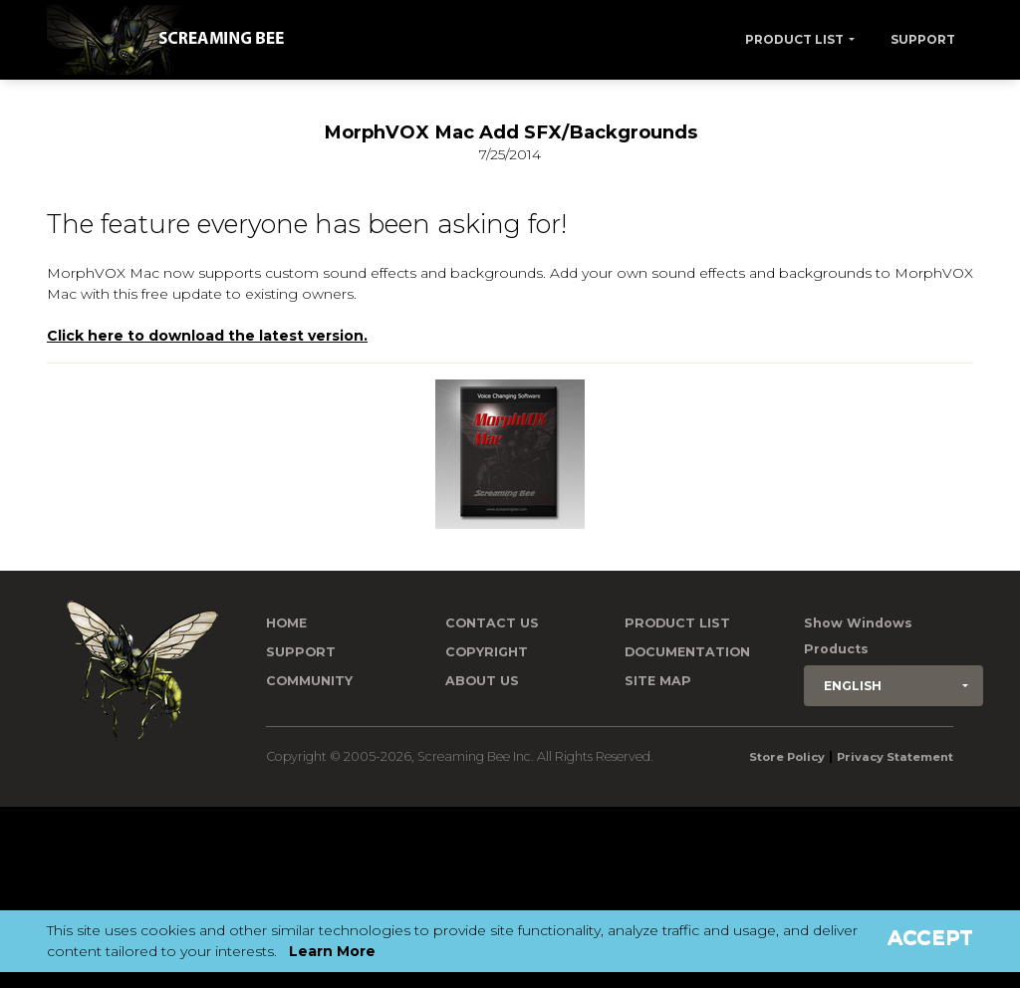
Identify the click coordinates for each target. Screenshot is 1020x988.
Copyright (486, 651)
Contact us (492, 623)
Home (286, 623)
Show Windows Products (858, 636)
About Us (482, 680)
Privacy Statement (895, 757)
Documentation (687, 651)
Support (923, 39)
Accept (930, 937)
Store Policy (787, 757)
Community (309, 680)
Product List (794, 39)
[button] (893, 685)
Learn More (332, 951)
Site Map (658, 680)
